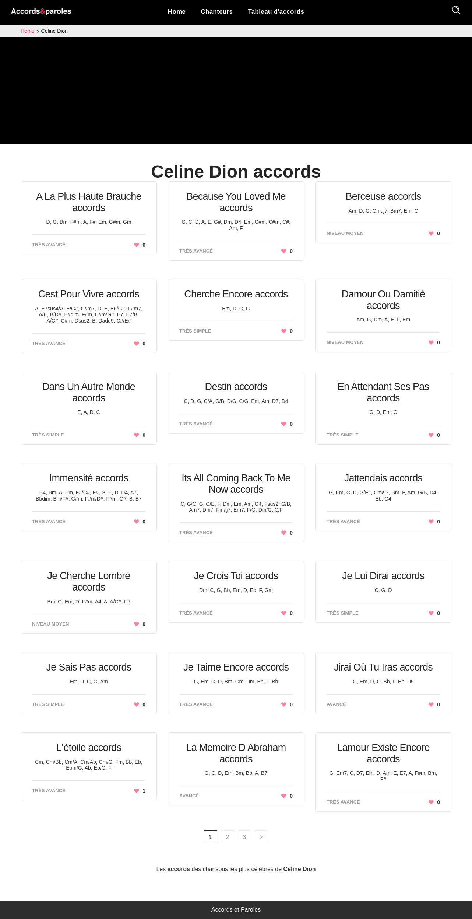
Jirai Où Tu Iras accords (383, 667)
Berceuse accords (383, 196)
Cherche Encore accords (236, 294)
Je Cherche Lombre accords (88, 581)
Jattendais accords (383, 478)
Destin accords (236, 386)
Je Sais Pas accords (88, 667)
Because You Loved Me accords (236, 202)
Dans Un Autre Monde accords (88, 392)
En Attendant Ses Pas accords (383, 392)
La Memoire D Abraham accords (236, 753)
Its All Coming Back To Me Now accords (236, 484)
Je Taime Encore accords (236, 667)
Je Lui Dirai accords (383, 575)
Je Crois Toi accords (236, 575)
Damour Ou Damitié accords (383, 300)
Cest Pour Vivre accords (89, 294)
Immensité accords (88, 478)
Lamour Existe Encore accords (383, 753)
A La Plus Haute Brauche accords (88, 202)
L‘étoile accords (88, 747)
